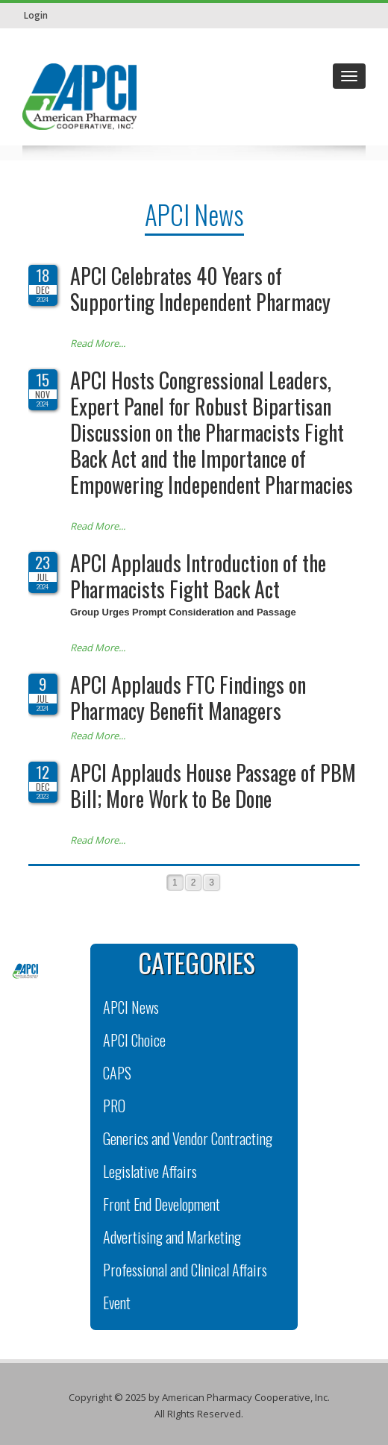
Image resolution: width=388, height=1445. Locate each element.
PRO (114, 1105)
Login (36, 15)
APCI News (131, 1007)
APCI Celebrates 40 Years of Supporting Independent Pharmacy (200, 288)
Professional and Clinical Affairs (185, 1270)
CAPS (117, 1073)
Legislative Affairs (150, 1171)
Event (117, 1302)
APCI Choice (134, 1040)
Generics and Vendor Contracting (187, 1138)
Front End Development (161, 1204)
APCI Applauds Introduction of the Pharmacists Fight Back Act (198, 576)
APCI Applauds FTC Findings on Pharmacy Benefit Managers (188, 697)
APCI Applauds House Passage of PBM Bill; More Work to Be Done (213, 785)
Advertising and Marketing (172, 1237)
